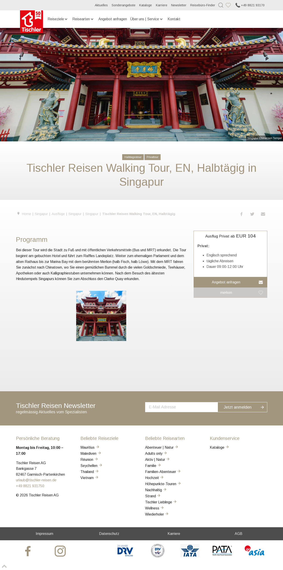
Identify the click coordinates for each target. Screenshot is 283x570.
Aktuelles (101, 5)
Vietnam (89, 478)
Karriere (161, 5)
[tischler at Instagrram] (61, 551)
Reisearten (83, 19)
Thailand (89, 472)
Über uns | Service (146, 19)
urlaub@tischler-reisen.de (36, 480)
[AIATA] (190, 556)
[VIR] (158, 556)
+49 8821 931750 (30, 486)
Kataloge (145, 5)
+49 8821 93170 (250, 5)
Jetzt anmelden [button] (247, 406)
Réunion (89, 459)
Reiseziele (58, 19)
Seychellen (91, 466)
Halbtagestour (133, 157)
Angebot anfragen (112, 19)
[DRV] (125, 556)
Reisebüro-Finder (202, 5)
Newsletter (178, 5)
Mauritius (90, 447)
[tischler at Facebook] (29, 551)
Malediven (91, 453)
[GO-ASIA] (255, 556)
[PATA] (222, 556)
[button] (241, 214)
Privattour (152, 157)
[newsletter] (186, 406)
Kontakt (174, 19)
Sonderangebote (123, 5)
